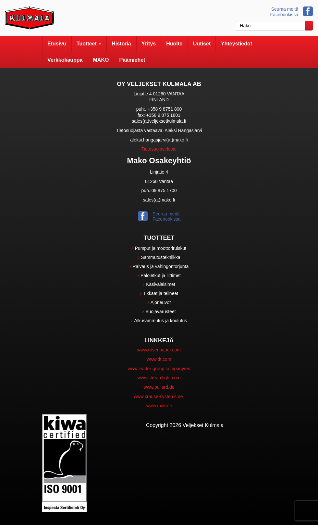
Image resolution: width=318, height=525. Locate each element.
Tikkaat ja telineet (160, 293)
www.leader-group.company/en (159, 368)
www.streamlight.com (159, 377)
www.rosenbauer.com (159, 349)
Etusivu (56, 43)
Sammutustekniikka (160, 257)
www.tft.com (159, 359)
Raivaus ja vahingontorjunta (161, 266)
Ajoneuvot (161, 302)
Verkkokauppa (65, 60)
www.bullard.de (159, 387)
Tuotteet (89, 43)
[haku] (270, 26)
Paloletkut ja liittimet (161, 275)
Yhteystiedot (236, 43)
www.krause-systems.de (159, 396)
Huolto (174, 43)
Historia (121, 43)
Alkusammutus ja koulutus (160, 320)
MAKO (101, 60)
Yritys (148, 43)
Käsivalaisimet (160, 284)
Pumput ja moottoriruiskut (161, 248)
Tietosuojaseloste (159, 149)
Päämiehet (132, 60)
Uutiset (202, 43)
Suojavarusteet (160, 311)
